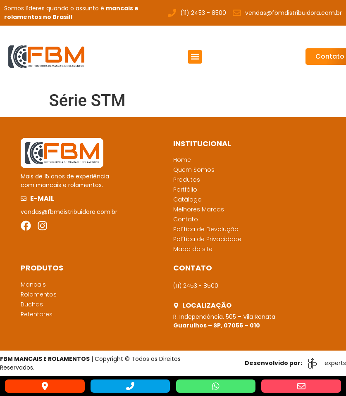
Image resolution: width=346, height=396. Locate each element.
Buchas (32, 304)
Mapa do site (192, 249)
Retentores (36, 314)
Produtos (186, 179)
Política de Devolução (206, 229)
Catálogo (187, 199)
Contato (185, 219)
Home (182, 160)
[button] (195, 57)
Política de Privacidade (207, 239)
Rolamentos (39, 294)
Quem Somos (194, 170)
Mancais (33, 284)
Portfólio (185, 189)
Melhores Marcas (198, 209)
